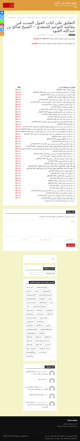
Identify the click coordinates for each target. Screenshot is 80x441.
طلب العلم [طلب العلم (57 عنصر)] (49, 314)
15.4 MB (18, 92)
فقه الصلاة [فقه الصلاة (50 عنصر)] (29, 337)
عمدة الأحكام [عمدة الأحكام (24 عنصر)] (39, 325)
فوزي (45, 394)
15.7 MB (18, 131)
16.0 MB (18, 124)
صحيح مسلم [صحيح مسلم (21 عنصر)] (40, 314)
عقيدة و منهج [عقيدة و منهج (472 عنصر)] (43, 318)
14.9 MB (18, 168)
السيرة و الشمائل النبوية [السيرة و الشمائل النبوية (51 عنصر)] (45, 295)
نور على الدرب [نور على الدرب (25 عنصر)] (42, 352)
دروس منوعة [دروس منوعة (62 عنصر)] (30, 310)
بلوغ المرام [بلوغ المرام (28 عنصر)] (42, 298)
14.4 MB (18, 100)
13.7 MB (18, 198)
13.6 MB (18, 195)
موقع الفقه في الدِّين (65, 2)
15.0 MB (18, 188)
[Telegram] (2, 30)
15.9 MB (18, 163)
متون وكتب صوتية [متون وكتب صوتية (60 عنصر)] (31, 348)
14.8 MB (18, 95)
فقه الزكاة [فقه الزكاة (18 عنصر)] (41, 333)
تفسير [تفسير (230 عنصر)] (50, 298)
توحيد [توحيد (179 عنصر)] (51, 302)
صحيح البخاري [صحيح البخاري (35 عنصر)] (30, 314)
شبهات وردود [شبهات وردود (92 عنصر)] (49, 310)
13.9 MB (18, 107)
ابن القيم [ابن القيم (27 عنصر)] (29, 291)
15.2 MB (18, 122)
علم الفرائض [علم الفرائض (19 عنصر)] (30, 321)
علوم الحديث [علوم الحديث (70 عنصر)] (40, 321)
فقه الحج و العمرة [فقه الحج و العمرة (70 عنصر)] (31, 333)
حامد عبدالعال (43, 387)
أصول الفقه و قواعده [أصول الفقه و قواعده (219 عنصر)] (41, 287)
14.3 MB (18, 173)
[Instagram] (2, 25)
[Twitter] (2, 17)
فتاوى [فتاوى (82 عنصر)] (48, 325)
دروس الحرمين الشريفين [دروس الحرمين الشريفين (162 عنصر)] (39, 306)
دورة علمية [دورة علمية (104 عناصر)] (39, 310)
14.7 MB (18, 114)
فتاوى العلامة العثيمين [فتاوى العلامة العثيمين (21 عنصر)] (45, 329)
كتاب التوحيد (48, 200)
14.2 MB (18, 90)
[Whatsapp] (2, 21)
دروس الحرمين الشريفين (61, 200)
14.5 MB (18, 146)
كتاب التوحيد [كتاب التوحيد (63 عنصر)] (38, 344)
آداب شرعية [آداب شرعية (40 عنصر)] (30, 287)
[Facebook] (2, 13)
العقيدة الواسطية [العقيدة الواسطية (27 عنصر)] (31, 298)
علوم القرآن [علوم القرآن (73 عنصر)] (30, 325)
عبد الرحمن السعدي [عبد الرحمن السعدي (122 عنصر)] (32, 318)
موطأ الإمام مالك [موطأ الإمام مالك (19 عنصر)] (31, 352)
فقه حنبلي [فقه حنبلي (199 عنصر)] (29, 340)
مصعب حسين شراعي (40, 402)
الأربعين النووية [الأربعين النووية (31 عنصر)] (46, 291)
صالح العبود (71, 35)
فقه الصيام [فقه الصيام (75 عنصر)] (38, 337)
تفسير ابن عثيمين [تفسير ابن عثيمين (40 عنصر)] (31, 302)
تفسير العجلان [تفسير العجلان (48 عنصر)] (43, 302)
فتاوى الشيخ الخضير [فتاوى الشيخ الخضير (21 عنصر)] (32, 329)
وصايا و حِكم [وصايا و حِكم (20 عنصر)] (30, 356)
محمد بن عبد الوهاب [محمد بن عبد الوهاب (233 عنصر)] (44, 348)
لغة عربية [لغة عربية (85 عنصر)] (47, 344)
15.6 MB (18, 117)
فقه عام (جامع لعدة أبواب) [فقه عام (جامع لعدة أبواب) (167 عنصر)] (42, 340)
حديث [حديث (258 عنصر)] (28, 306)
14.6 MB (18, 97)
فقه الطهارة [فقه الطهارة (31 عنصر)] (47, 337)
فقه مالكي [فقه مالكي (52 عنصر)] (29, 344)
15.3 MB (18, 129)
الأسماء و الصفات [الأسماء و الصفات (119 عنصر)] (31, 295)
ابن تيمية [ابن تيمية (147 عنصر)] (37, 291)
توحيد (71, 200)
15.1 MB (18, 161)
